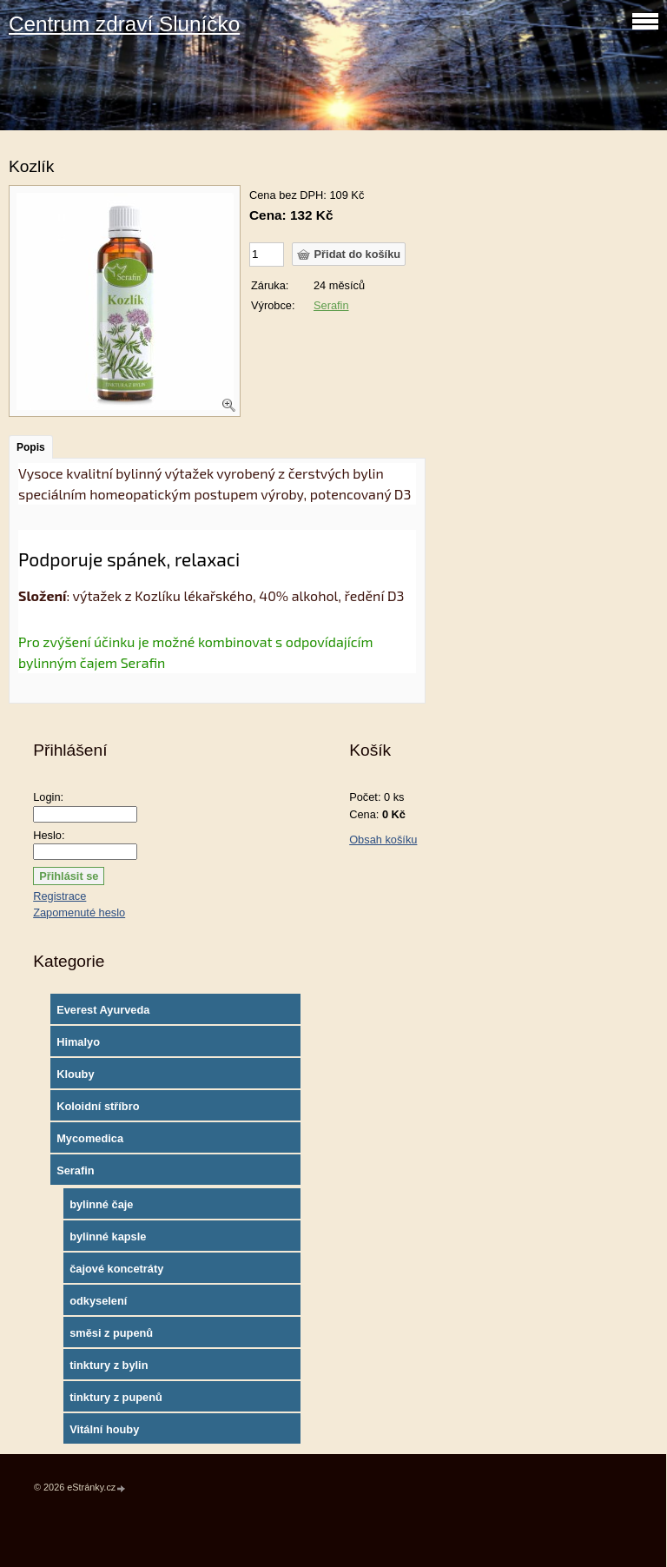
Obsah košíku (383, 839)
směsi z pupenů (111, 1332)
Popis (31, 447)
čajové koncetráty (116, 1268)
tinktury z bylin (108, 1365)
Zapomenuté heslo (79, 912)
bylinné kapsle (107, 1236)
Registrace (59, 896)
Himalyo (78, 1041)
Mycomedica (89, 1138)
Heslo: (48, 835)
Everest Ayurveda (102, 1009)
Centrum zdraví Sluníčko (124, 24)
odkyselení (98, 1300)
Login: (48, 796)
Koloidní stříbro (97, 1106)
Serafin (331, 305)
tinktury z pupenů (115, 1397)
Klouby (75, 1074)
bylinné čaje (101, 1204)
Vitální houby (104, 1429)
